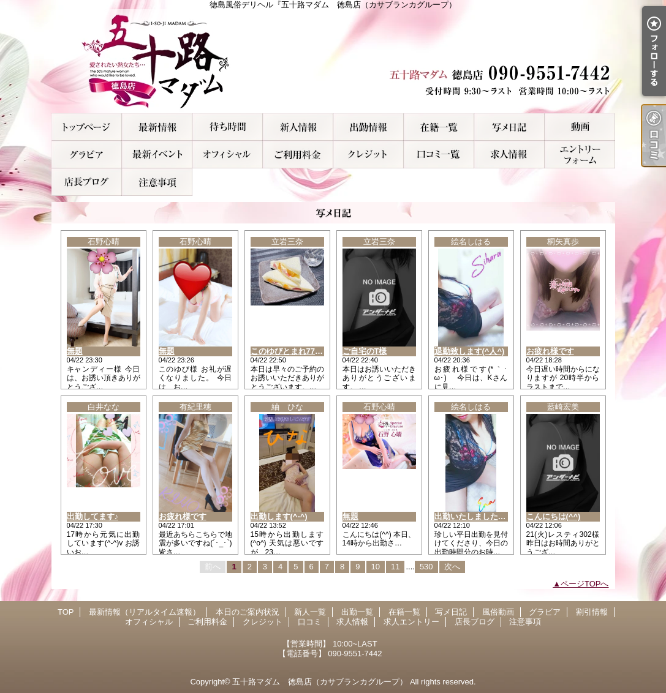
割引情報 (157, 154)
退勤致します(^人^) (469, 351)
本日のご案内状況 (227, 127)
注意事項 (157, 182)
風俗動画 (580, 127)
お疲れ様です (550, 351)
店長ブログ (86, 182)
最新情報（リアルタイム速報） (157, 127)
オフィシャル (227, 154)
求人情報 (509, 154)
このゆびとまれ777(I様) (293, 351)
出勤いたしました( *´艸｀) (481, 516)
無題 (75, 351)
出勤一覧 (368, 127)
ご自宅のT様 (364, 351)
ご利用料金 (298, 154)
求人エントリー (580, 154)
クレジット (368, 154)
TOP (86, 127)
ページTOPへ (585, 583)
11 (395, 566)
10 (375, 566)
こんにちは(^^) (553, 516)
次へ (452, 566)
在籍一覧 (439, 127)
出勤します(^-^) (279, 516)
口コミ (439, 154)
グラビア (86, 154)
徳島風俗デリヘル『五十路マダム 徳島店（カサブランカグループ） (333, 61)
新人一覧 (298, 127)
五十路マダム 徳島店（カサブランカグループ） (319, 681)
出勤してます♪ (93, 516)
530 (426, 566)
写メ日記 (509, 127)
